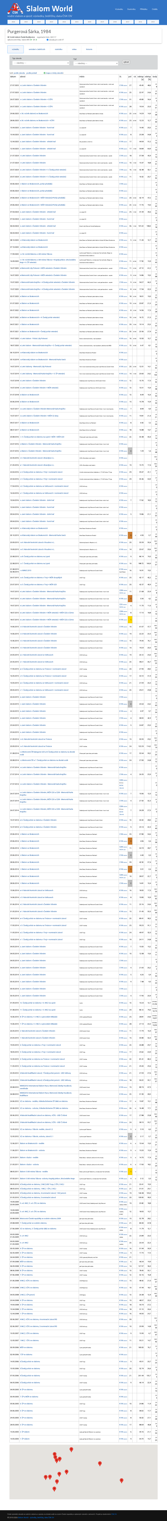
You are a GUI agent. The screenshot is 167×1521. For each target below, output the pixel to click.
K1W (123, 92)
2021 (76, 22)
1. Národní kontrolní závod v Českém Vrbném (38, 911)
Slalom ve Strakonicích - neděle (32, 1143)
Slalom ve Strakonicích (29, 296)
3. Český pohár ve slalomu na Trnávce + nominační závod (43, 676)
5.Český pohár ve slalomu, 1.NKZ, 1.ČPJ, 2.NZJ (38, 1189)
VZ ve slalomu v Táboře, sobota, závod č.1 (36, 1136)
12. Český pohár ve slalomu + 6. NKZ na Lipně (37, 1003)
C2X (123, 604)
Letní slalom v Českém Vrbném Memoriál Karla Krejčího (42, 409)
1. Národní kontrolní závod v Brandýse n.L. (37, 465)
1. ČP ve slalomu (26, 1314)
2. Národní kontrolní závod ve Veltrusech (36, 655)
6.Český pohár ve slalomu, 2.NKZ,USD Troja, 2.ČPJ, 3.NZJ (42, 1184)
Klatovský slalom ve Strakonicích (34, 240)
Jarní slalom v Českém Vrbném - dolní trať (37, 500)
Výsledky (119, 9)
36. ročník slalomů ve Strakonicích (34, 113)
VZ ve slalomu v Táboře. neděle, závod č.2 (36, 1129)
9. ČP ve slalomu (26, 1266)
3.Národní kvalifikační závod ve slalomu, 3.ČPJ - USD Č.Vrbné (43, 1122)
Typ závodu (17, 58)
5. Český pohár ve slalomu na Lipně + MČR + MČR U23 (42, 437)
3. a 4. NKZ (24, 1236)
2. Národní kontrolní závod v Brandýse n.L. (37, 458)
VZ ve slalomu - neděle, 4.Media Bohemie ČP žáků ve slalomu (44, 1101)
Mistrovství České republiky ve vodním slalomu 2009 (40, 1218)
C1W (123, 85)
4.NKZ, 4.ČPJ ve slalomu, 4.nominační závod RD (38, 1319)
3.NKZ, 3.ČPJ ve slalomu (29, 1288)
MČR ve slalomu (26, 1262)
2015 (153, 22)
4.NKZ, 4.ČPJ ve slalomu (29, 1281)
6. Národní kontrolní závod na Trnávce (36, 739)
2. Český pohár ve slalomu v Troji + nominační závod (41, 932)
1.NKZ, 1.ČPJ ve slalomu (29, 1340)
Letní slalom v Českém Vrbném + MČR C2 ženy (39, 416)
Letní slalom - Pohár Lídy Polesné (33, 338)
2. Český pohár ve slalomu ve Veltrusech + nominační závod (44, 486)
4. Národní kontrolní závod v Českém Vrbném (38, 627)
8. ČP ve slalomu (26, 1270)
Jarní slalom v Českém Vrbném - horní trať (37, 128)
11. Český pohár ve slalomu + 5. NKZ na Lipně (37, 1010)
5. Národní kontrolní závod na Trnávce (36, 746)
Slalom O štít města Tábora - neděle (34, 1172)
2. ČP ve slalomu (26, 1257)
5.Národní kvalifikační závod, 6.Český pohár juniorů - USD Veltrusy (45, 1080)
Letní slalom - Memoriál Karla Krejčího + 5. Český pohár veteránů (46, 345)
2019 (102, 22)
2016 (140, 22)
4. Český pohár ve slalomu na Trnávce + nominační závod (43, 669)
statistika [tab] (58, 49)
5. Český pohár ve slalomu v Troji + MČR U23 (38, 584)
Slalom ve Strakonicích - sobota (32, 1150)
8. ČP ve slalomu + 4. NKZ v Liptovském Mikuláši (38, 1017)
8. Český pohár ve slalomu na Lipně (35, 556)
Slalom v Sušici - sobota (29, 1164)
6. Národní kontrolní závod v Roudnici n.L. (37, 542)
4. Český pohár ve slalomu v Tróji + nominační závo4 (41, 472)
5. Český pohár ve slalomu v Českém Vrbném (38, 827)
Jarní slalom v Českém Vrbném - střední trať (38, 142)
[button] (57, 1481)
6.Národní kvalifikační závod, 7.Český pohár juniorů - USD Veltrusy (45, 1073)
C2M (123, 590)
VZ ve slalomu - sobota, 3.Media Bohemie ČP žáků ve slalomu (44, 1108)
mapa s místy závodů (54, 73)
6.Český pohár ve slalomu (30, 1361)
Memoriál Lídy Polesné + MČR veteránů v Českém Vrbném (43, 268)
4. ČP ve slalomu (26, 1248)
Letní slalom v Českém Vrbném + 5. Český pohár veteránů (43, 170)
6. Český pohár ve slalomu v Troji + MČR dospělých (41, 578)
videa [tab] (74, 49)
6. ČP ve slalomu (26, 1404)
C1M (123, 834)
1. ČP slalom (25, 1439)
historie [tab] (89, 49)
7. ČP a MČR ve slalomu (29, 1397)
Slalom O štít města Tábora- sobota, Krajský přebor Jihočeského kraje (47, 1179)
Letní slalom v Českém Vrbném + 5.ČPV (36, 99)
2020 (89, 22)
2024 (38, 22)
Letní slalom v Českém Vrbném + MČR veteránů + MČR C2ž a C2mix (47, 613)
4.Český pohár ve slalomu (30, 1376)
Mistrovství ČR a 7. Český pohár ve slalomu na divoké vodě (44, 760)
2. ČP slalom (25, 1432)
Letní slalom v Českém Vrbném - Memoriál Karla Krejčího (43, 591)
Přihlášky (144, 9)
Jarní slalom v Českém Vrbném (33, 697)
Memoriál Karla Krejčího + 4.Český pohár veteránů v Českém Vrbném (47, 282)
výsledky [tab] (15, 49)
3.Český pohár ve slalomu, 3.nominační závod (38, 1197)
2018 (115, 22)
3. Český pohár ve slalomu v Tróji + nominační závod (41, 479)
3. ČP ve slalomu (26, 1253)
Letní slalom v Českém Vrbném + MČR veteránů (39, 388)
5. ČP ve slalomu (26, 1411)
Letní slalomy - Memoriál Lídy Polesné (35, 367)
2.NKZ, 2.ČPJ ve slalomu (29, 1333)
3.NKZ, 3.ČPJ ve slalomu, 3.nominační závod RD (38, 1326)
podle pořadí (31, 73)
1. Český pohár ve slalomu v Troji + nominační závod (41, 939)
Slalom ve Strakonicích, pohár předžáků (36, 184)
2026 (13, 22)
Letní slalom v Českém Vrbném (33, 85)
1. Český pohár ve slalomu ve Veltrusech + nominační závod (44, 493)
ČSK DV (114, 1514)
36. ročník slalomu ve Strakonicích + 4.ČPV (37, 120)
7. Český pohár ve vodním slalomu (33, 1223)
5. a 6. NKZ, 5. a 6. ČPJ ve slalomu (33, 1203)
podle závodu (19, 73)
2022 (64, 22)
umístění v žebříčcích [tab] (37, 49)
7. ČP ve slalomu (26, 1275)
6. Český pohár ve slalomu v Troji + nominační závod (40, 1045)
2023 (51, 22)
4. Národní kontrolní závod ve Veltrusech (36, 890)
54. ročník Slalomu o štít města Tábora (36, 254)
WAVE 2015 (25, 570)
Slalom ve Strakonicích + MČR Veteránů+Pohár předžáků (42, 198)
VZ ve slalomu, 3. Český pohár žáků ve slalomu (38, 1229)
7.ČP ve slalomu (26, 1355)
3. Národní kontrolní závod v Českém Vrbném (38, 641)
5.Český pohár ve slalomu (30, 1368)
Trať (74, 59)
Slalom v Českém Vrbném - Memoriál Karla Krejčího (40, 444)
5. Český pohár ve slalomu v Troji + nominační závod (40, 1052)
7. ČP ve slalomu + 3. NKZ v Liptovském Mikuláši (38, 1024)
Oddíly (155, 9)
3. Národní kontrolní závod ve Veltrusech (36, 897)
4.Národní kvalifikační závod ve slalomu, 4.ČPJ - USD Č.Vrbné (43, 1115)
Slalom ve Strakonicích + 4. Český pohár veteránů (40, 317)
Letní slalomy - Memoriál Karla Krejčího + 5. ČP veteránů (42, 374)
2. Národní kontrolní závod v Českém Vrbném (38, 904)
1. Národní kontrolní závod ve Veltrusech (36, 662)
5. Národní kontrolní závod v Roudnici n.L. (37, 549)
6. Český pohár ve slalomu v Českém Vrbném (38, 820)
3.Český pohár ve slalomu (30, 1383)
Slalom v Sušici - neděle (29, 1157)
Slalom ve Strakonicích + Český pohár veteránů (39, 331)
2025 (26, 22)
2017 (127, 22)
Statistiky (131, 9)
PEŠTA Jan (122, 593)
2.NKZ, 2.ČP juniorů (27, 1295)
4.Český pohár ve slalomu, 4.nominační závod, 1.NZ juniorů (43, 1193)
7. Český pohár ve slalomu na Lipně (35, 563)
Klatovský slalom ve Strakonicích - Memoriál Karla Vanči (43, 360)
